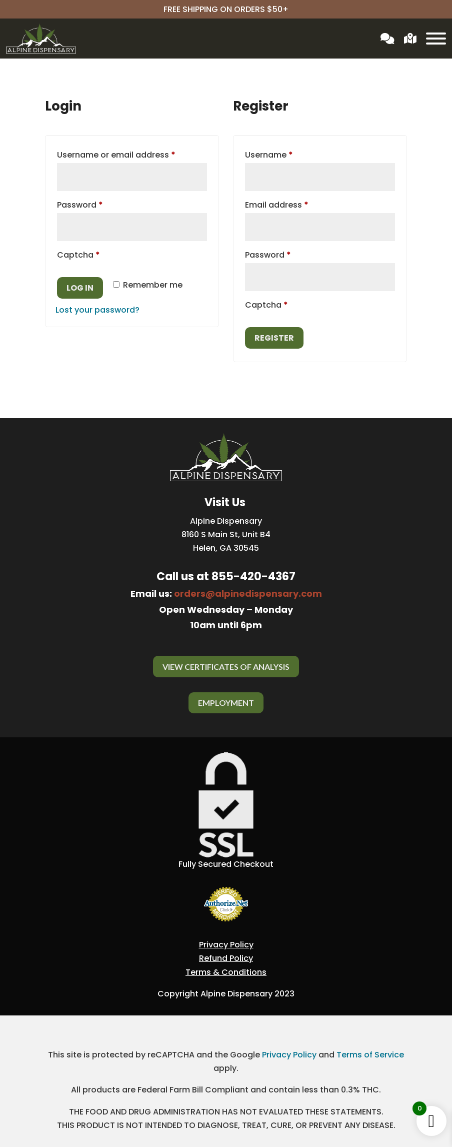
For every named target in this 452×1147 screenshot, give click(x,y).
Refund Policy (226, 958)
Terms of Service (370, 1054)
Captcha (78, 255)
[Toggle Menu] (436, 39)
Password (97, 204)
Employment (226, 702)
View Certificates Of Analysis (226, 666)
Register (274, 338)
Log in (80, 288)
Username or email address (131, 154)
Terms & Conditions (226, 972)
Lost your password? (98, 310)
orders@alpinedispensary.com (248, 593)
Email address (294, 204)
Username (286, 154)
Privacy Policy (226, 944)
